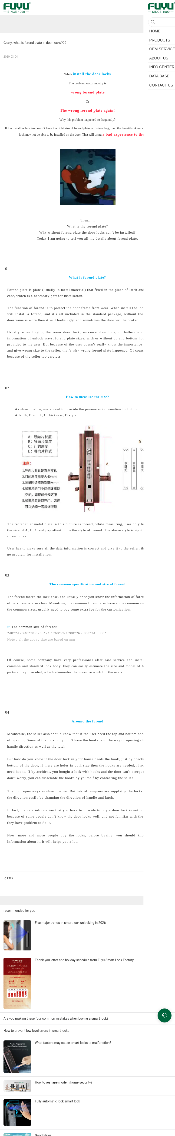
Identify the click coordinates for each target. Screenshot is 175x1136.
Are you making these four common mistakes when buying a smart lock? (55, 1018)
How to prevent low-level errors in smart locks (36, 1030)
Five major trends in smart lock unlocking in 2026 (70, 923)
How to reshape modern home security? (63, 1082)
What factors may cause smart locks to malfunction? (73, 1043)
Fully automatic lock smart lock (57, 1101)
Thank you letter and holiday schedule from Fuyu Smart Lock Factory (84, 960)
